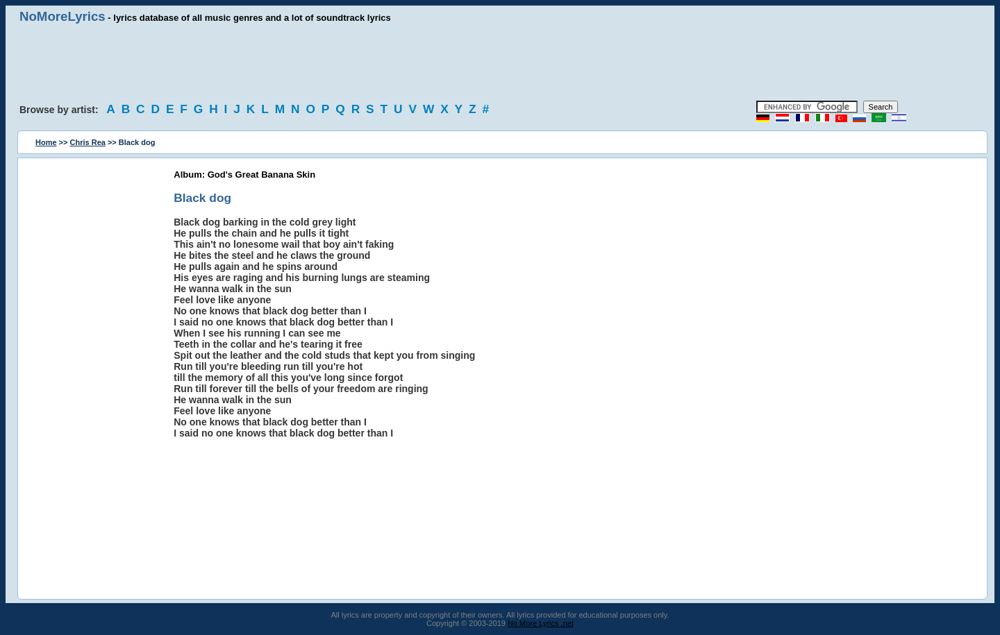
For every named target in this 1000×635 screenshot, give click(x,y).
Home (46, 142)
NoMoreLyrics (62, 16)
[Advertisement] (500, 62)
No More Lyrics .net (541, 623)
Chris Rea (88, 142)
